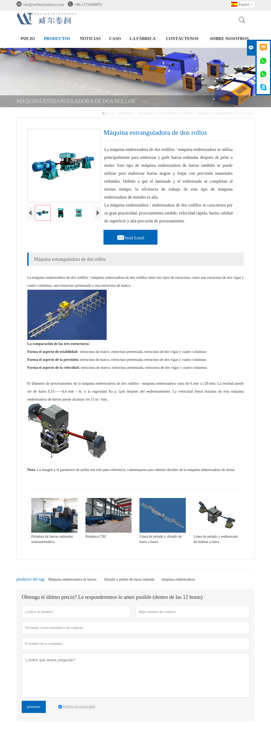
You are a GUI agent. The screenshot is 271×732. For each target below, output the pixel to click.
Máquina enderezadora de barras (72, 579)
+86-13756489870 (88, 5)
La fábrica (143, 38)
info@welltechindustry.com (43, 5)
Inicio (27, 38)
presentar (33, 707)
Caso (115, 38)
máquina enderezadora (178, 579)
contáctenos (182, 38)
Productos (57, 38)
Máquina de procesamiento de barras (165, 113)
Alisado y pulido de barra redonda (129, 579)
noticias (90, 38)
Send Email (130, 236)
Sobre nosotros (229, 38)
